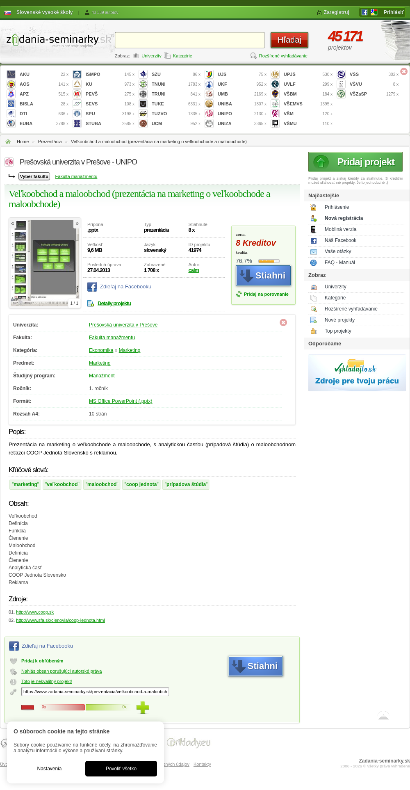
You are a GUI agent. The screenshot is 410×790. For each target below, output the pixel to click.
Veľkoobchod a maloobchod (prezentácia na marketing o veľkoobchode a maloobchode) (159, 141)
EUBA (44, 123)
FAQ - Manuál (340, 262)
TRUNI (176, 94)
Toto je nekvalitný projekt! (46, 681)
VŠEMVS (308, 104)
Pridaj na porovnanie (266, 294)
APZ (44, 94)
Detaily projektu (114, 303)
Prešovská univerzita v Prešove (123, 325)
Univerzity (151, 55)
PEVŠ (110, 94)
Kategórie (182, 55)
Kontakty (202, 764)
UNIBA (242, 104)
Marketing (130, 350)
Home (23, 141)
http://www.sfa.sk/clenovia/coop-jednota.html (60, 620)
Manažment (102, 376)
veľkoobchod (62, 484)
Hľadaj (289, 39)
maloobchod (101, 484)
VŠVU (374, 84)
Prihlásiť (394, 12)
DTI (44, 114)
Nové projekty (340, 320)
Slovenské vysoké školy (44, 12)
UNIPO (242, 114)
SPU (110, 114)
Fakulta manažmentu (76, 176)
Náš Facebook (340, 240)
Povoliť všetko (121, 769)
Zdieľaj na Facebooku (125, 286)
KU (110, 84)
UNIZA (242, 123)
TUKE (176, 104)
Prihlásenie (337, 207)
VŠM (308, 114)
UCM (176, 123)
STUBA (110, 123)
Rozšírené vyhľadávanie (283, 55)
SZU (176, 74)
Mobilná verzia (340, 229)
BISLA (44, 104)
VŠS (374, 74)
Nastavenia (49, 769)
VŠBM (308, 94)
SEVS (110, 104)
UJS (242, 74)
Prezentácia (50, 141)
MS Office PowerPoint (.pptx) (121, 401)
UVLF (308, 84)
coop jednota (141, 484)
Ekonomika (101, 350)
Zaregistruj (336, 12)
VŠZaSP (374, 94)
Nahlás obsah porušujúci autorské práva (61, 671)
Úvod (5, 764)
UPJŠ (308, 74)
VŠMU (308, 123)
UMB (242, 94)
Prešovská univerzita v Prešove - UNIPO (78, 162)
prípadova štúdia (186, 484)
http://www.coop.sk (35, 612)
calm (193, 270)
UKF (242, 84)
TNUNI (176, 84)
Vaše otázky (338, 251)
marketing (25, 484)
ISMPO (110, 74)
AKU (44, 74)
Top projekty (338, 331)
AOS (44, 84)
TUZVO (176, 114)
